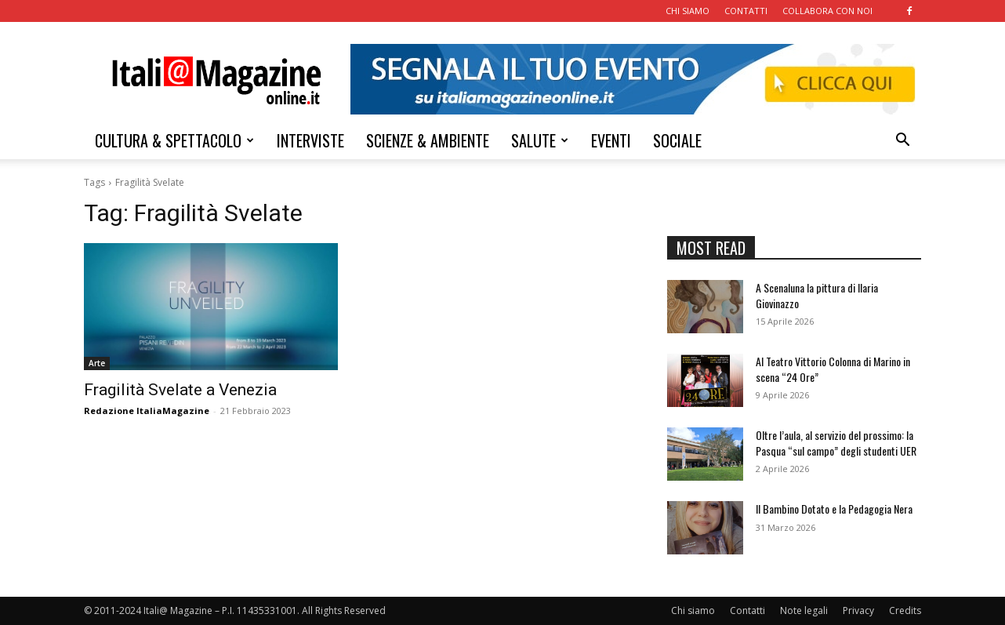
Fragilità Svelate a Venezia (180, 389)
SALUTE (539, 140)
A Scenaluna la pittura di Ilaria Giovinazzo (817, 295)
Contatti (747, 610)
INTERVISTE (310, 140)
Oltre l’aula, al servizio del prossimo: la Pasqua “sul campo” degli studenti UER (836, 443)
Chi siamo (693, 610)
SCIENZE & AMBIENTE (427, 140)
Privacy (858, 610)
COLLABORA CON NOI (827, 10)
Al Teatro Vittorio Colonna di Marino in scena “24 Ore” (833, 369)
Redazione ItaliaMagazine (146, 410)
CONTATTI (745, 10)
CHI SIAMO (687, 10)
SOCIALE (677, 140)
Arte (97, 363)
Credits (905, 610)
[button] (902, 141)
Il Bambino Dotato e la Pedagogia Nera (834, 508)
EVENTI (611, 140)
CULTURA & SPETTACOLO (174, 140)
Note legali (804, 610)
